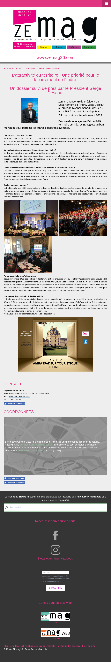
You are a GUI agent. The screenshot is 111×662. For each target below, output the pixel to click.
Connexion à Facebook (14, 404)
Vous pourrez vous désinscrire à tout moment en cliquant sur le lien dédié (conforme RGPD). (55, 578)
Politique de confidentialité (39, 645)
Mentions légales (13, 645)
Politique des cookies (68, 645)
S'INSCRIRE (55, 588)
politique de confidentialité (31, 450)
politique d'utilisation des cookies (37, 444)
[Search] (55, 507)
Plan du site (88, 645)
